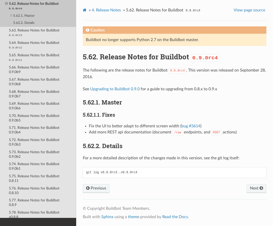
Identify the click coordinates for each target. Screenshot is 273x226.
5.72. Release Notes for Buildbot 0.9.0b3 (34, 142)
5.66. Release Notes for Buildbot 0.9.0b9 (34, 69)
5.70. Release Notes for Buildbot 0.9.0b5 (34, 118)
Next (256, 188)
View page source (249, 10)
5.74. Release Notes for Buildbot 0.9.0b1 (34, 166)
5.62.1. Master (22, 16)
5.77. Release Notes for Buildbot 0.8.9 (34, 202)
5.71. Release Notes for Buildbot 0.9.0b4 (34, 130)
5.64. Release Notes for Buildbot (34, 45)
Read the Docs (175, 217)
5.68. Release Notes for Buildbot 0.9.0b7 (34, 94)
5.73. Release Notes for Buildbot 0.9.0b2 (34, 154)
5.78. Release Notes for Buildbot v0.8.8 (34, 215)
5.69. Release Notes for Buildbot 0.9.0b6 (34, 106)
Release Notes (106, 10)
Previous (96, 188)
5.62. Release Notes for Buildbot (32, 6)
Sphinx (107, 217)
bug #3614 (190, 126)
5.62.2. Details (24, 23)
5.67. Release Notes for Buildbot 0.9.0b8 (34, 82)
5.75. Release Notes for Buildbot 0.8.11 (34, 178)
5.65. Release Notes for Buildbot (34, 57)
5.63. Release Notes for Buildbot (34, 32)
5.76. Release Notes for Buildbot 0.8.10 (34, 190)
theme (133, 217)
